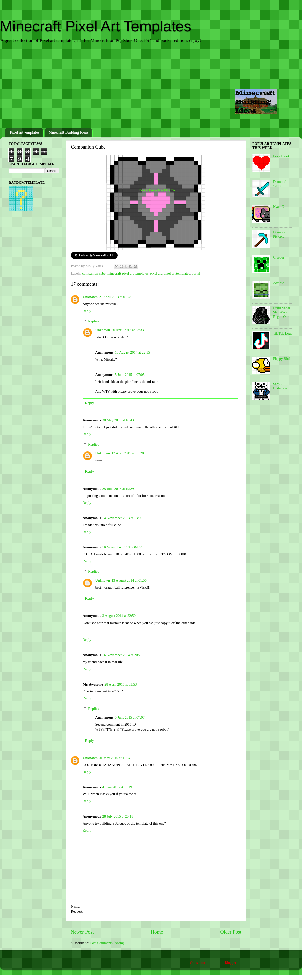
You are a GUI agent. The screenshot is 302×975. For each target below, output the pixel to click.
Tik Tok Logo (283, 333)
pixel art (156, 273)
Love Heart (281, 156)
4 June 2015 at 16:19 (117, 787)
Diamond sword (279, 184)
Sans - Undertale (280, 386)
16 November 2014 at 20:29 (122, 655)
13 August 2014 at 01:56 (129, 580)
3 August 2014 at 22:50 (119, 616)
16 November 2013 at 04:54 (122, 547)
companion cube (94, 273)
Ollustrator (197, 963)
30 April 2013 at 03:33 (127, 330)
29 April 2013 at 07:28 (115, 297)
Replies (93, 321)
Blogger (230, 963)
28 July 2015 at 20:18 (117, 816)
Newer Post (82, 931)
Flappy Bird (281, 359)
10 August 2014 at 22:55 (132, 352)
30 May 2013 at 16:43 (118, 420)
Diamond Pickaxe (279, 234)
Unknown (90, 297)
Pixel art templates (24, 132)
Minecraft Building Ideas (68, 132)
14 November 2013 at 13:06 (122, 518)
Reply (87, 311)
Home (157, 931)
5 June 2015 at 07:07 (130, 717)
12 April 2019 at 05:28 (127, 453)
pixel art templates (177, 273)
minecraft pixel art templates (127, 273)
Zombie (278, 283)
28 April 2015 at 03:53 (120, 684)
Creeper (278, 257)
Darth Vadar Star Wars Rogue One (281, 312)
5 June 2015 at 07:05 (130, 375)
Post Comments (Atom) (107, 943)
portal (196, 273)
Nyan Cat (280, 207)
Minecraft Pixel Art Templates (95, 26)
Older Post (230, 931)
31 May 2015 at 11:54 (114, 758)
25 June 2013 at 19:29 (118, 489)
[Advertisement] (151, 86)
